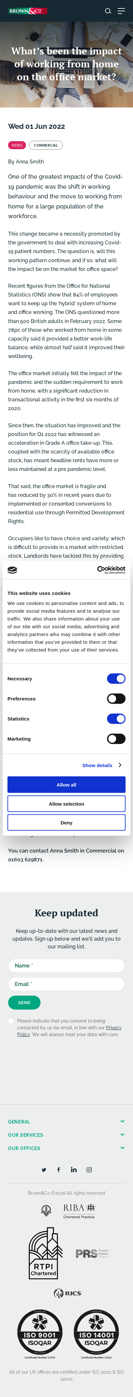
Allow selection (66, 803)
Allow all (67, 785)
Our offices (24, 1148)
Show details (97, 765)
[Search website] (108, 11)
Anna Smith (30, 162)
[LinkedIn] (74, 1169)
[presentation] (57, 1061)
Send (24, 1002)
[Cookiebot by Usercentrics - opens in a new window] (97, 570)
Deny (67, 822)
